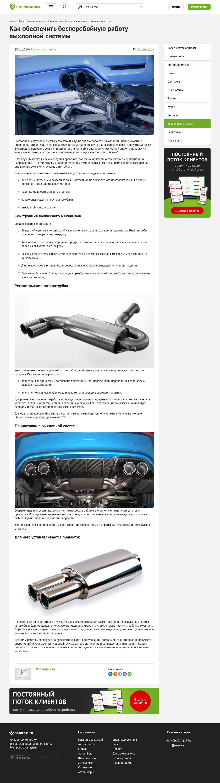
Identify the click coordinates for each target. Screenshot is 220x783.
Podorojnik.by (145, 49)
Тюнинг (172, 98)
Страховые (85, 767)
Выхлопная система (36, 20)
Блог (21, 20)
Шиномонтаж (176, 56)
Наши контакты (122, 763)
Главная (13, 20)
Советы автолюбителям (182, 48)
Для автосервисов (124, 753)
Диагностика (176, 90)
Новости (118, 749)
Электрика (174, 132)
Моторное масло (178, 65)
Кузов (171, 107)
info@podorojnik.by (178, 740)
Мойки (82, 749)
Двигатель (174, 81)
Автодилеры (86, 772)
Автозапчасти (86, 763)
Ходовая (173, 115)
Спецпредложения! (125, 739)
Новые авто (175, 140)
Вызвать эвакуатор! (90, 739)
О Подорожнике (123, 758)
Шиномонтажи (87, 758)
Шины (171, 73)
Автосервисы (86, 744)
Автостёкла (85, 753)
